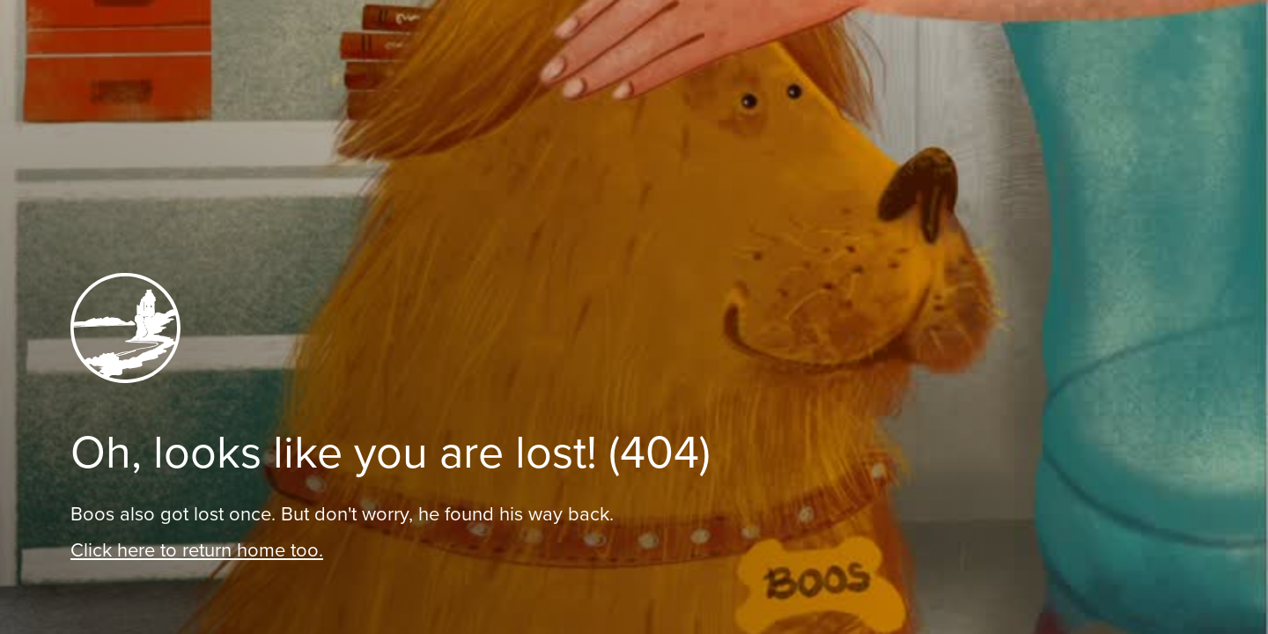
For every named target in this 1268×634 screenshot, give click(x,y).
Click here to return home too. (196, 549)
